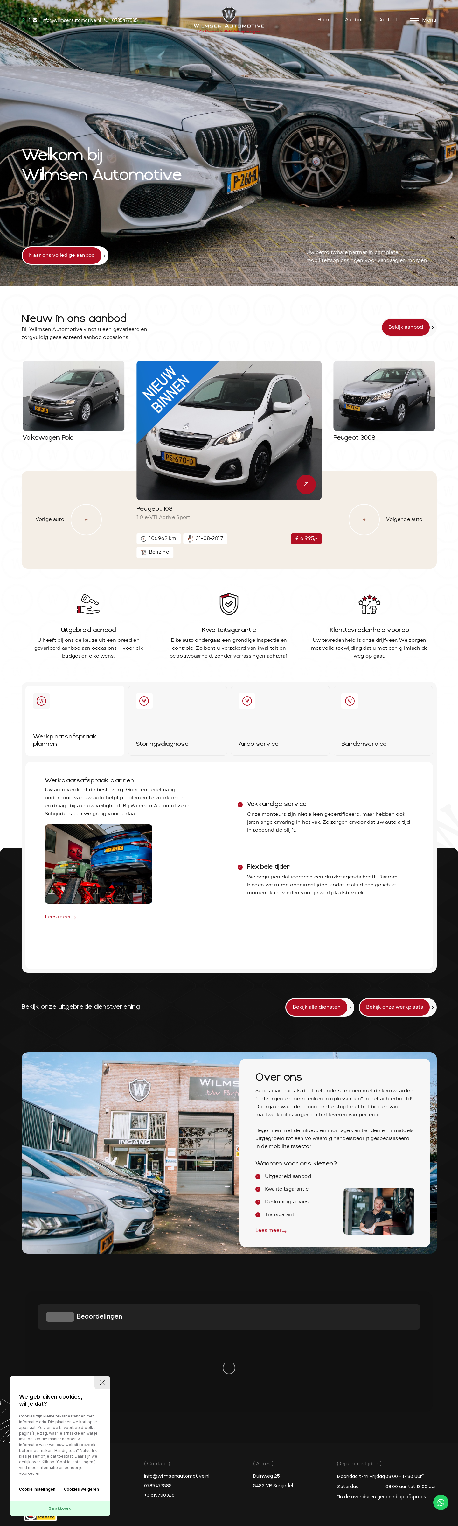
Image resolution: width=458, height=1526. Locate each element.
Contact (387, 20)
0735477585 (158, 1365)
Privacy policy (194, 1486)
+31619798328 (159, 1374)
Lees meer (58, 917)
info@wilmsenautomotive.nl (176, 1355)
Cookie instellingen (37, 1489)
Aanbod (354, 20)
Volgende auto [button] (385, 519)
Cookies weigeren (81, 1489)
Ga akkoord (60, 1508)
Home (324, 20)
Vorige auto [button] (69, 519)
